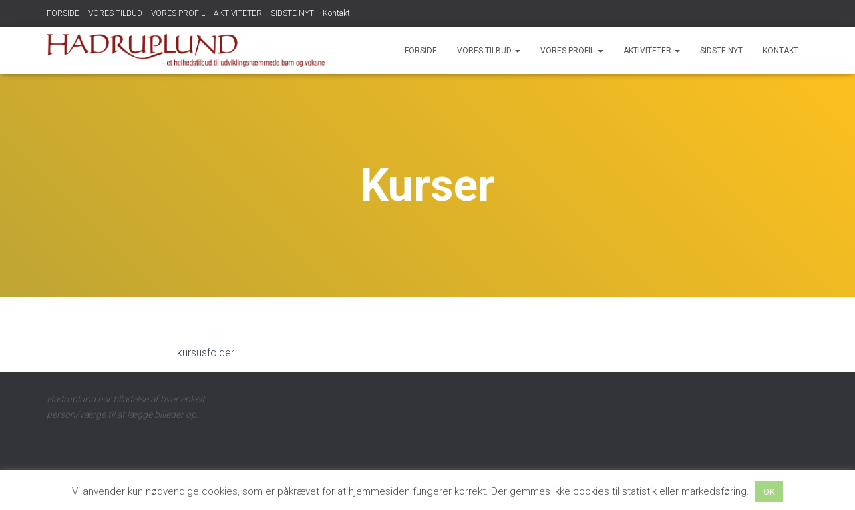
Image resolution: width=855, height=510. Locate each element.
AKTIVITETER (238, 13)
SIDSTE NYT (292, 13)
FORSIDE (63, 13)
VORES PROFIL (178, 13)
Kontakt (336, 13)
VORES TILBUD (115, 13)
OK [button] (769, 492)
